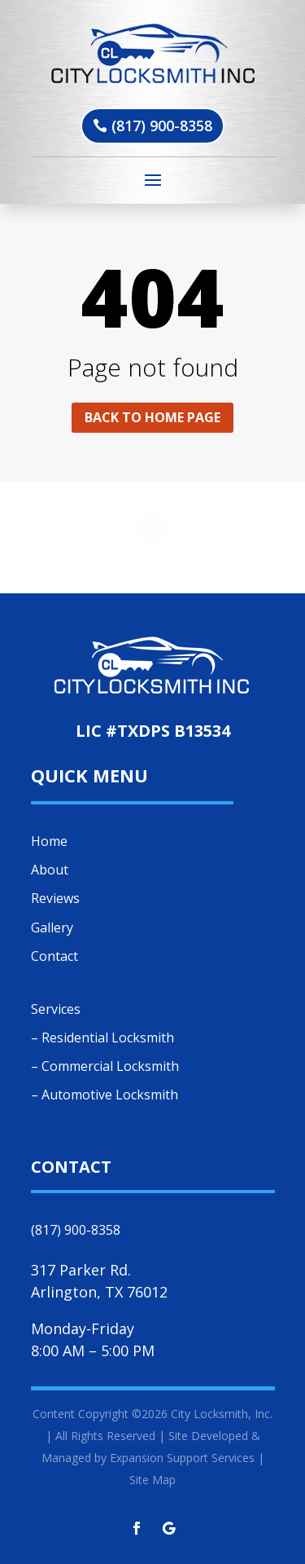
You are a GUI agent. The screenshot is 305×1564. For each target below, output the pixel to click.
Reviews (55, 898)
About (49, 870)
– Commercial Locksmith (105, 1066)
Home (49, 841)
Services (56, 1009)
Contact (54, 956)
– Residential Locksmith (102, 1037)
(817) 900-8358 (161, 125)
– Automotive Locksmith (104, 1095)
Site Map (152, 1479)
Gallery (52, 927)
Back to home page (152, 417)
